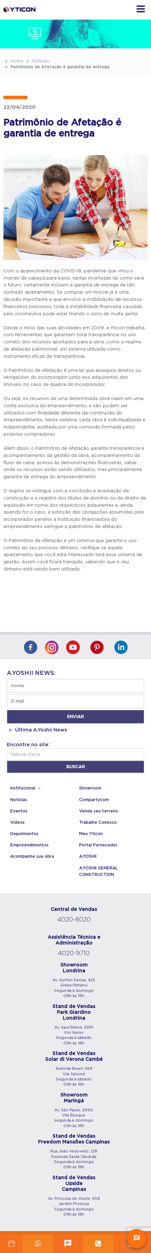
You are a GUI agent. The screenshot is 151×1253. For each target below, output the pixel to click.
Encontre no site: (28, 744)
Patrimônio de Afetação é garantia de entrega (56, 67)
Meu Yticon (91, 834)
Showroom (90, 788)
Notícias (37, 61)
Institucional (26, 788)
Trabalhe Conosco (98, 822)
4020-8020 (74, 920)
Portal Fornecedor (98, 845)
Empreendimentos (29, 845)
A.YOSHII (88, 856)
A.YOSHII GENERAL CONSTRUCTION (98, 871)
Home (13, 61)
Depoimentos (24, 834)
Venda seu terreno (98, 811)
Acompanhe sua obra (32, 856)
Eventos (18, 811)
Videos (17, 822)
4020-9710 (74, 953)
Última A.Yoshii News (37, 730)
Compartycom (94, 800)
